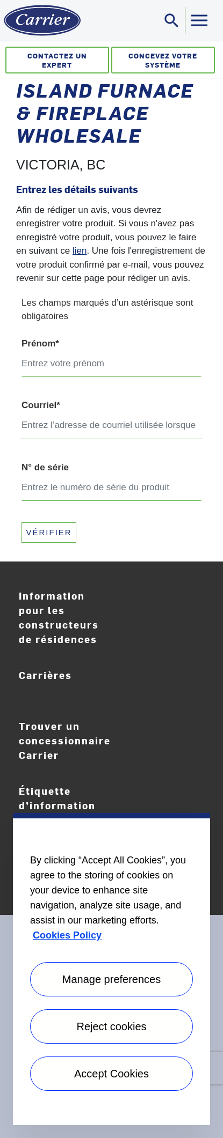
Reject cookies (111, 1026)
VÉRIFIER (49, 532)
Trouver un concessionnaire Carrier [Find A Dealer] (65, 740)
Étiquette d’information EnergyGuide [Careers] (62, 805)
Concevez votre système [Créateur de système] (162, 60)
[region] (111, 969)
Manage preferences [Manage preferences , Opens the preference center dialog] (111, 979)
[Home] (40, 20)
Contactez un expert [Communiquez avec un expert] (57, 60)
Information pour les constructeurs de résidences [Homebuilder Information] (59, 617)
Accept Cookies (111, 1074)
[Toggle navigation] (172, 20)
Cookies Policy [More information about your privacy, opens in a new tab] (67, 935)
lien (80, 251)
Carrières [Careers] (69, 682)
